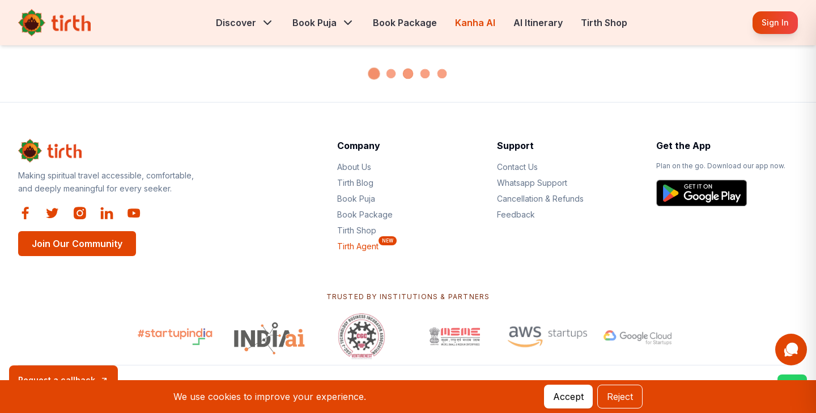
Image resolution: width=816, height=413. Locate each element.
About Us (354, 167)
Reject (620, 396)
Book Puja (314, 22)
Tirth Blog (355, 183)
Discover (236, 22)
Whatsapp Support (532, 183)
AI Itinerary (538, 22)
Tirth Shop (604, 22)
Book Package (405, 22)
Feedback (516, 214)
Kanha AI (475, 22)
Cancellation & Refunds (540, 198)
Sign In (775, 22)
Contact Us (517, 167)
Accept (568, 396)
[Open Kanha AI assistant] (791, 349)
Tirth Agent (358, 246)
